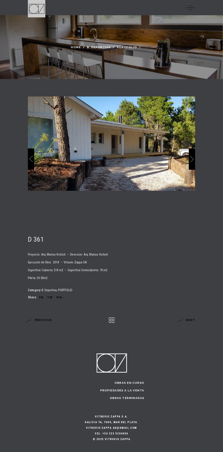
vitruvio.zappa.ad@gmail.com (111, 427)
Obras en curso (129, 382)
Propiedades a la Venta (122, 390)
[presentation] (31, 159)
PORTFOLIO (127, 47)
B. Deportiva (99, 47)
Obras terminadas (127, 398)
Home (76, 47)
